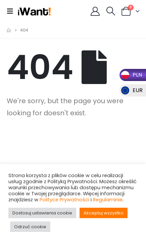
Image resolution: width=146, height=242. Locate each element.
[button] (12, 11)
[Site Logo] (34, 11)
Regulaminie (108, 199)
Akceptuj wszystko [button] (104, 213)
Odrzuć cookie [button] (30, 227)
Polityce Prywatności (64, 199)
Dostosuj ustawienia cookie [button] (42, 213)
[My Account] (95, 11)
